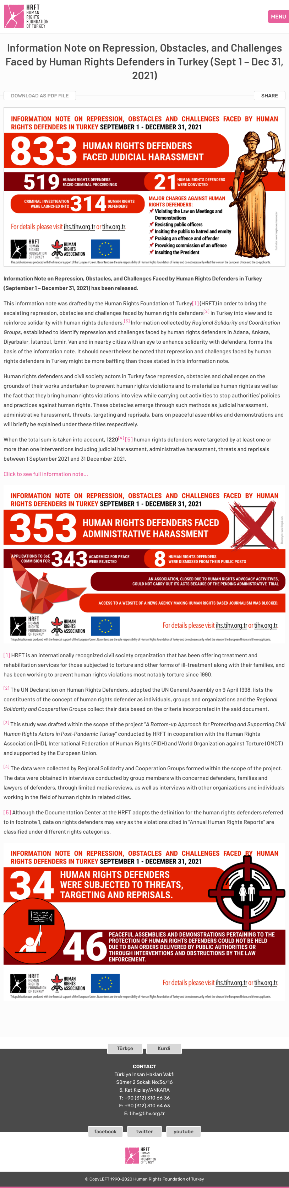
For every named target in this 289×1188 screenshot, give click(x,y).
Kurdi (164, 1048)
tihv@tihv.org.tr (147, 1114)
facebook (105, 1132)
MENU (278, 17)
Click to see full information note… (46, 474)
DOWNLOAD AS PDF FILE (40, 96)
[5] (128, 439)
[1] (195, 303)
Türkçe (125, 1048)
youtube (183, 1132)
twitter (144, 1132)
